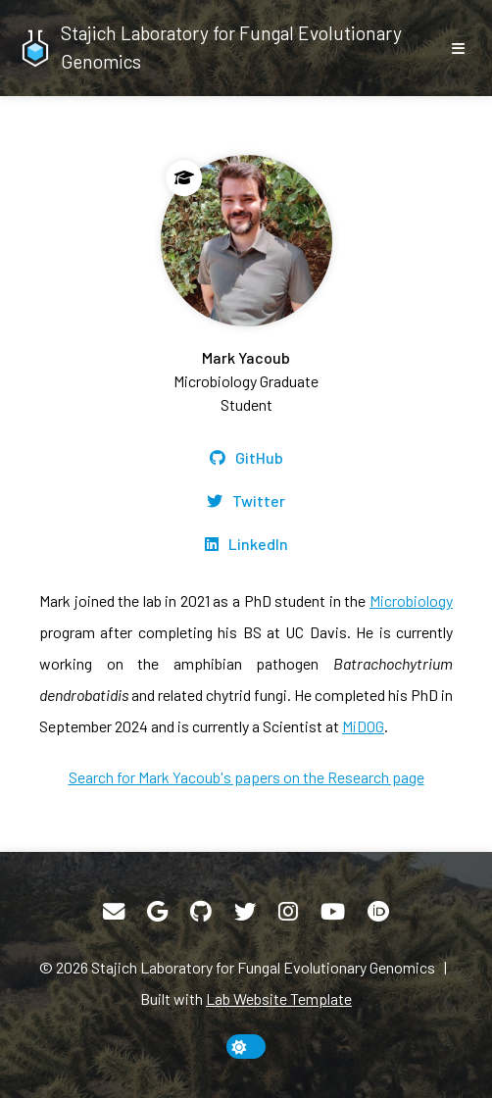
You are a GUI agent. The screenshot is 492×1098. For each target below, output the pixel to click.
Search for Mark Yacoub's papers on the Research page (246, 777)
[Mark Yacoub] (246, 286)
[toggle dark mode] (246, 1046)
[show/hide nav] (457, 48)
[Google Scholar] (157, 911)
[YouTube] (333, 911)
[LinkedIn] (246, 544)
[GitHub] (246, 457)
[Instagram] (288, 911)
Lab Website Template (279, 998)
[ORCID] (378, 911)
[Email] (113, 911)
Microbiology (411, 600)
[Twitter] (246, 501)
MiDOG (363, 726)
